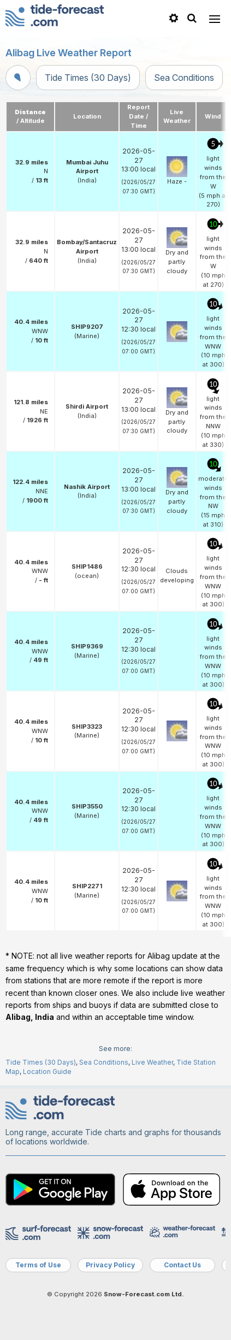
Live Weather (152, 1062)
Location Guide (47, 1071)
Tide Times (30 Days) (88, 77)
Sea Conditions (184, 77)
